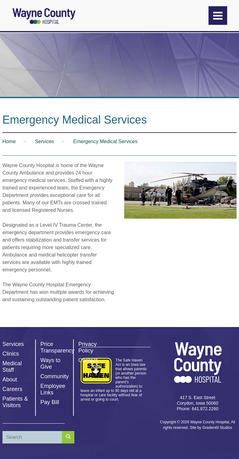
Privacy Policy (87, 347)
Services (13, 344)
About (9, 379)
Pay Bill (49, 402)
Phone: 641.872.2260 (197, 408)
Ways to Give (50, 363)
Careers (12, 389)
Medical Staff (12, 366)
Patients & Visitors (15, 402)
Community (54, 376)
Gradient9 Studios (217, 427)
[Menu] (218, 15)
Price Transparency (57, 347)
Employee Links (52, 389)
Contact (88, 360)
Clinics (10, 354)
